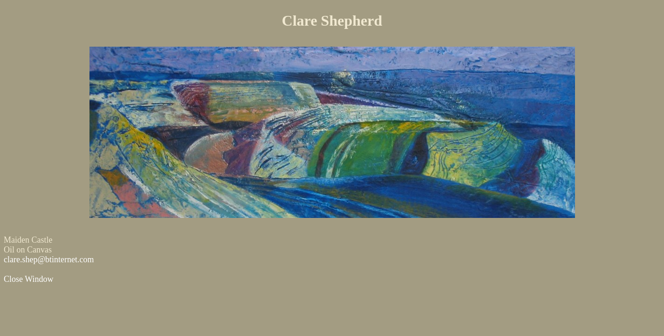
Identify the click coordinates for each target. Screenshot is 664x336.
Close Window (28, 279)
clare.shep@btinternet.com (49, 259)
